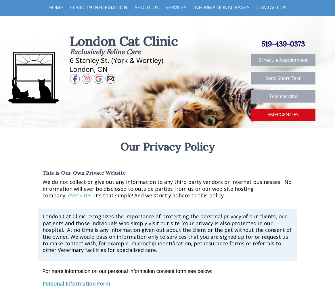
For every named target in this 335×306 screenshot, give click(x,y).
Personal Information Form (76, 283)
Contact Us (271, 7)
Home (55, 7)
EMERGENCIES (283, 114)
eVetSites (79, 195)
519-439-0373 (283, 44)
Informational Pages (222, 7)
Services (176, 7)
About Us (146, 7)
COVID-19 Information (98, 7)
